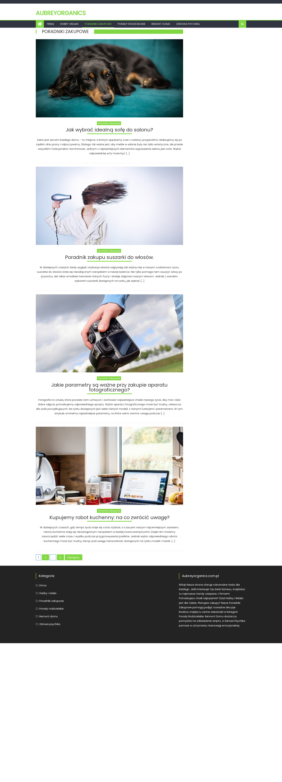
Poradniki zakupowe (98, 24)
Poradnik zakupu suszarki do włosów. (109, 258)
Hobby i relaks (69, 24)
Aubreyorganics (61, 13)
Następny (73, 558)
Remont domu (160, 24)
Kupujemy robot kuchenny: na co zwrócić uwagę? (109, 518)
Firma (50, 24)
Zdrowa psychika (188, 24)
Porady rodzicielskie (131, 24)
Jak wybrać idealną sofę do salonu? (109, 130)
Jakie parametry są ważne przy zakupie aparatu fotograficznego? (109, 388)
